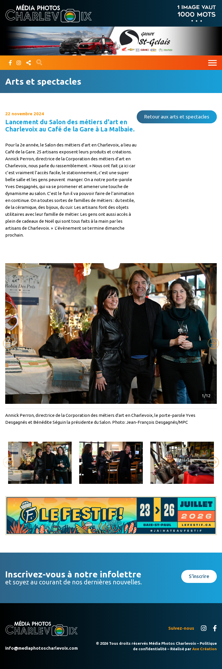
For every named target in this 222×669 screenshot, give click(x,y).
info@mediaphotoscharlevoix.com (41, 648)
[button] (213, 343)
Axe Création (204, 649)
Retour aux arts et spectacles (176, 116)
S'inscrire (199, 576)
